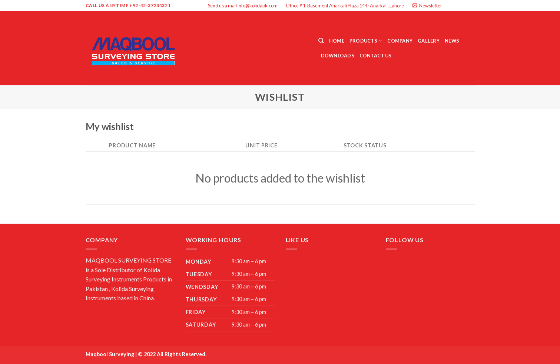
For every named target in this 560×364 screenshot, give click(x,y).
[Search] (321, 41)
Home (336, 41)
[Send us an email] (471, 5)
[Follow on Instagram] (457, 5)
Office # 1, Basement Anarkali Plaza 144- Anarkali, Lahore (345, 6)
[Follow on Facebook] (449, 5)
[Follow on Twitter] (464, 5)
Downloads (337, 56)
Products (365, 40)
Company (399, 41)
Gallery (429, 41)
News (452, 41)
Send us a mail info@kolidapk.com (243, 6)
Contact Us (375, 56)
